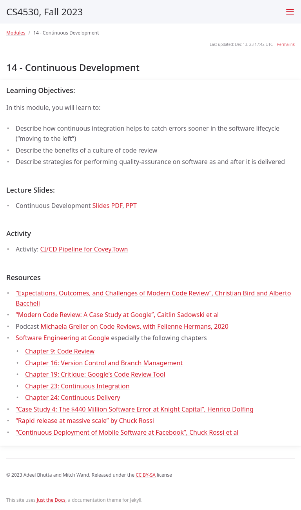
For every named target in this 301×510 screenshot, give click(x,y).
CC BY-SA (146, 475)
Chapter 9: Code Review (59, 351)
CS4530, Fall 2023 (44, 11)
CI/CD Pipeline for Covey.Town (84, 249)
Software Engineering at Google (62, 337)
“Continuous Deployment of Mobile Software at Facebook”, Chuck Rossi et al (127, 432)
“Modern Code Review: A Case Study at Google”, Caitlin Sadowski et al (117, 314)
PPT (131, 205)
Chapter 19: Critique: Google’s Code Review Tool (95, 374)
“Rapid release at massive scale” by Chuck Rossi (85, 420)
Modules (15, 32)
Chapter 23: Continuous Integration (77, 386)
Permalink (286, 44)
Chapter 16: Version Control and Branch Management (104, 363)
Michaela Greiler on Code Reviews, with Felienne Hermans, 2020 (134, 326)
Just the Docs (51, 500)
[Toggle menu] (290, 12)
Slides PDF (107, 205)
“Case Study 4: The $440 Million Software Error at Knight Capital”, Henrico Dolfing (135, 409)
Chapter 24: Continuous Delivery (72, 397)
